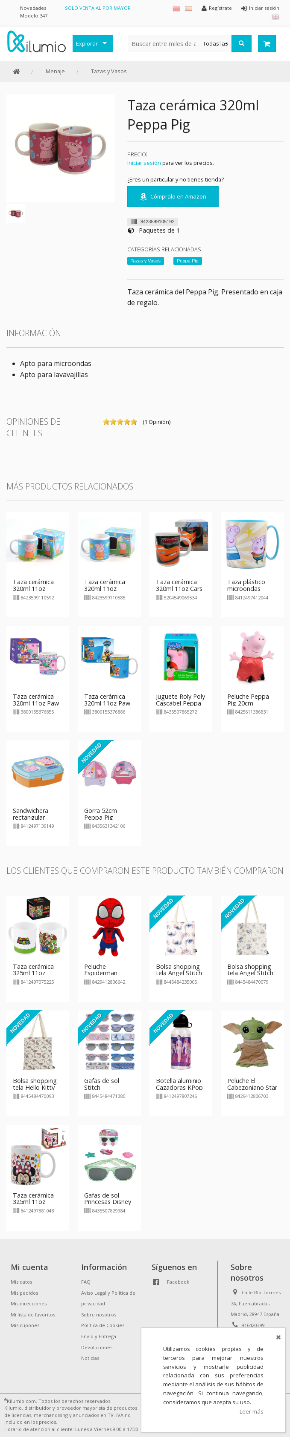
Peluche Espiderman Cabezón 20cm (105, 973)
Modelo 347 (33, 15)
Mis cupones (25, 1325)
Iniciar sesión (144, 163)
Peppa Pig (188, 260)
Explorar (87, 43)
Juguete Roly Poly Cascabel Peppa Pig (180, 703)
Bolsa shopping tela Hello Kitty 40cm (35, 1087)
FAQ (86, 1282)
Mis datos (21, 1282)
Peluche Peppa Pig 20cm (248, 699)
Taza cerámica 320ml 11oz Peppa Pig (33, 588)
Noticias (90, 1358)
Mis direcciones (29, 1303)
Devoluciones (96, 1347)
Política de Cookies (102, 1325)
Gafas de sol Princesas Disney (107, 1198)
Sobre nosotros (98, 1314)
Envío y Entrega (98, 1336)
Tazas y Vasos (109, 71)
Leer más (252, 1411)
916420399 (253, 1325)
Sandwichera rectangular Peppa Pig (30, 817)
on (106, 421)
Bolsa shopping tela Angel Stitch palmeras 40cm (250, 973)
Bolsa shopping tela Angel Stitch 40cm (179, 973)
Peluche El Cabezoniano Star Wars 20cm (252, 1087)
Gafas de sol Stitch (101, 1084)
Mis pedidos (24, 1293)
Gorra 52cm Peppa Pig (100, 813)
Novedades (33, 8)
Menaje (55, 71)
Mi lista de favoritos (33, 1314)
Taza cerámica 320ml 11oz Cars (179, 585)
